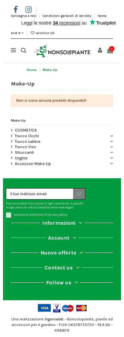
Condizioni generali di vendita (67, 16)
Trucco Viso (25, 146)
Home (102, 16)
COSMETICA (26, 130)
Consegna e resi (24, 16)
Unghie (21, 158)
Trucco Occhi (27, 136)
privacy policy (57, 214)
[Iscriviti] (79, 194)
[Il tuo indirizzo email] (39, 194)
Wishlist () (42, 33)
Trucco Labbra (27, 141)
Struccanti (24, 152)
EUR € (17, 33)
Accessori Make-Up (33, 163)
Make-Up (18, 120)
